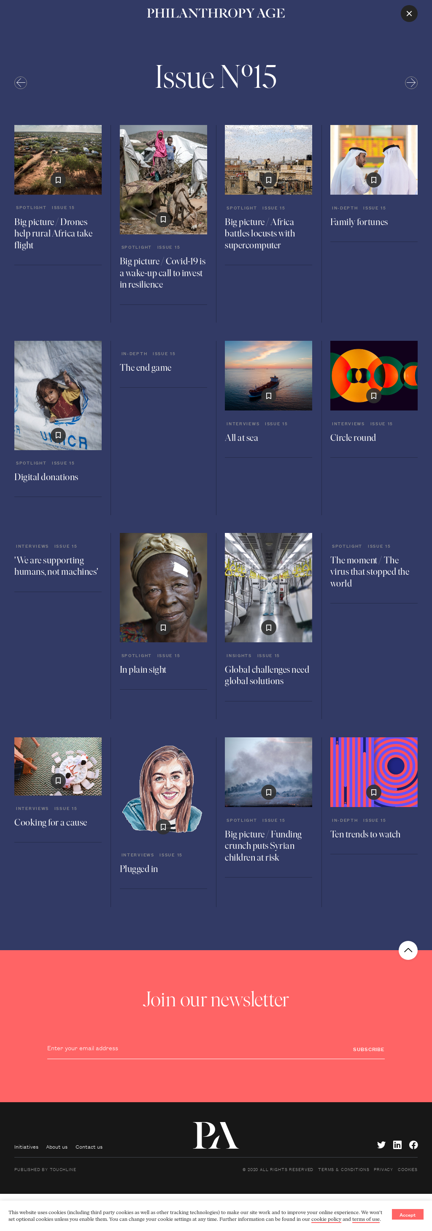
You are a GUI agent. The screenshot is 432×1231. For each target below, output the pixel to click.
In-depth (345, 207)
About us (57, 1146)
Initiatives (26, 1146)
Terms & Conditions (343, 1169)
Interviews (243, 423)
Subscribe (369, 1049)
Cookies (408, 1169)
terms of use (366, 1219)
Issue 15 (63, 207)
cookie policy (326, 1219)
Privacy (383, 1169)
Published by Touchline (45, 1169)
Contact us (89, 1146)
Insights (239, 655)
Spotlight (31, 207)
